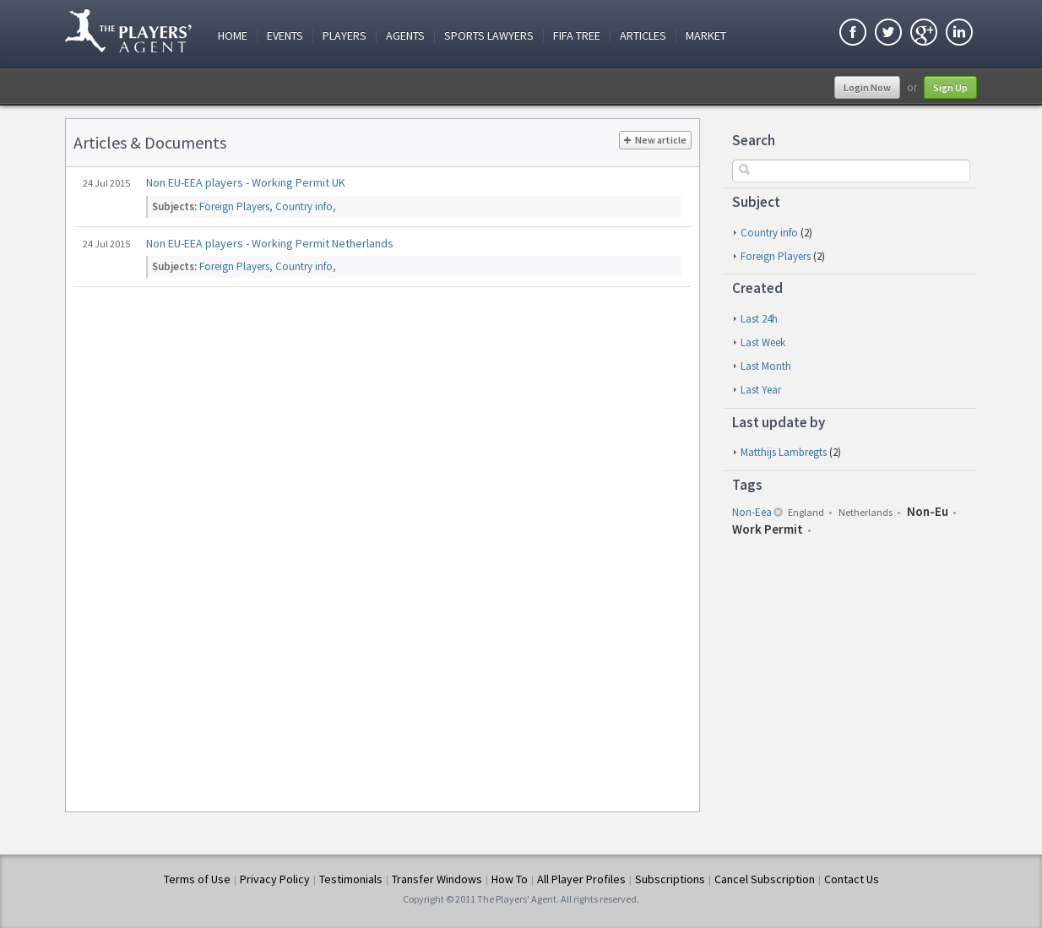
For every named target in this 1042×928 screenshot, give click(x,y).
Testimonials (351, 879)
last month (766, 366)
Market (706, 36)
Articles (643, 36)
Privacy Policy (275, 879)
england (806, 512)
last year (761, 390)
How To (509, 879)
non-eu (927, 511)
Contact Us (851, 879)
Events (285, 36)
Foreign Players (776, 256)
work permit (767, 529)
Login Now (867, 87)
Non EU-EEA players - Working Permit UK (245, 182)
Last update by (778, 422)
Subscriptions (670, 879)
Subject (756, 202)
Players (344, 36)
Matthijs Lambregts (784, 452)
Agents (405, 36)
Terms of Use (197, 879)
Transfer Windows (437, 879)
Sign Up (950, 87)
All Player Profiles (581, 879)
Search (753, 140)
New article (655, 140)
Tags (747, 484)
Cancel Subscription (764, 879)
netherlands (865, 512)
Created (757, 288)
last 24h (759, 319)
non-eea (752, 512)
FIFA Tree (576, 36)
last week (763, 342)
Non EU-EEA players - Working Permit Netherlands (269, 243)
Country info (769, 232)
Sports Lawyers (489, 36)
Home (232, 36)
